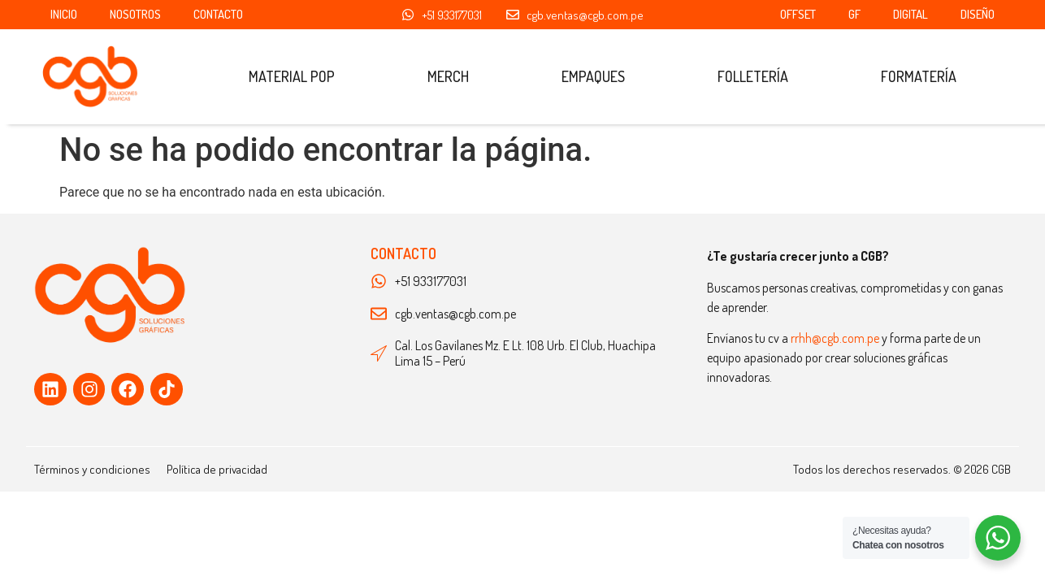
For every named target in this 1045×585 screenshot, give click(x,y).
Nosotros (135, 14)
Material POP (292, 76)
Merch (448, 76)
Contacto (218, 14)
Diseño (977, 14)
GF (854, 14)
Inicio (63, 14)
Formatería (918, 76)
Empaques (593, 76)
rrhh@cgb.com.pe (835, 338)
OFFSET (798, 14)
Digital (910, 14)
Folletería (753, 76)
